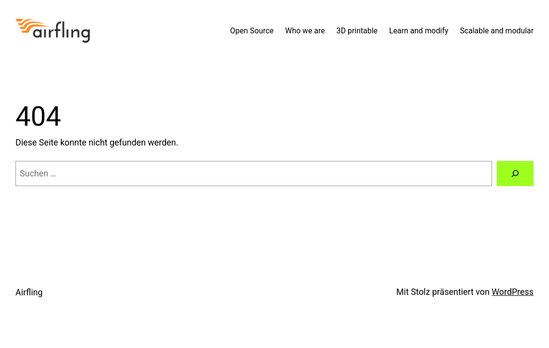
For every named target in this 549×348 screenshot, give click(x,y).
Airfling (28, 292)
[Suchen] (515, 173)
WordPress (513, 292)
